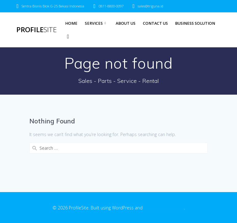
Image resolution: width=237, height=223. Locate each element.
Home (71, 23)
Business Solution (195, 23)
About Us (125, 23)
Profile (36, 29)
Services (94, 23)
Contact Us (155, 23)
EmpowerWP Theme (164, 208)
